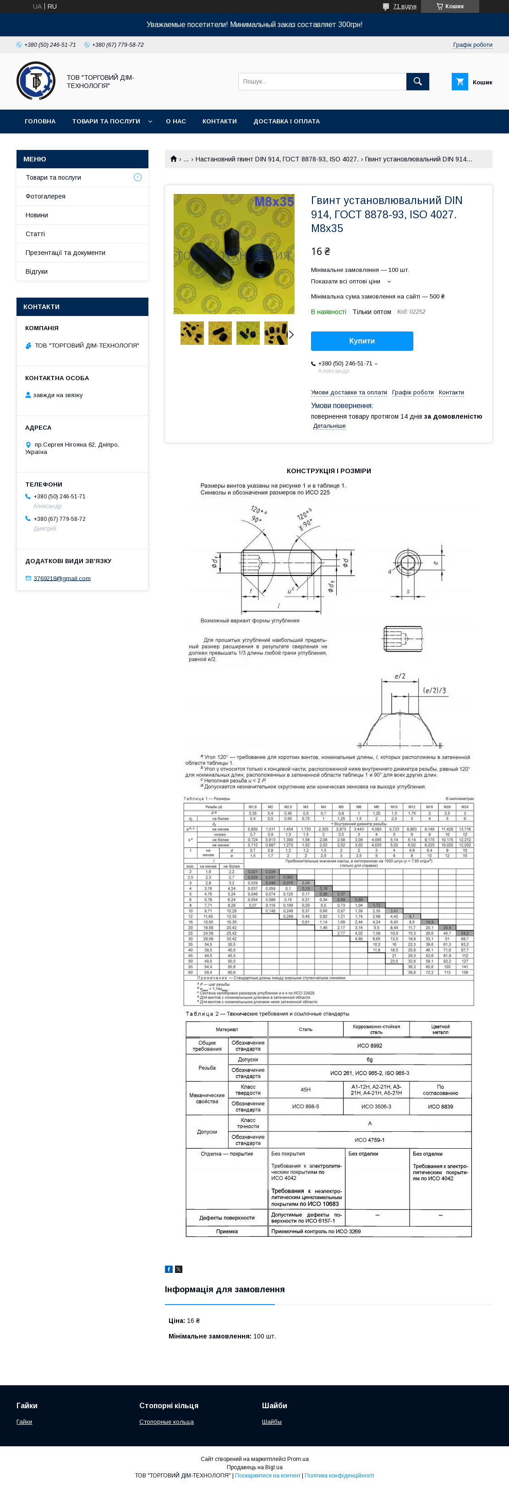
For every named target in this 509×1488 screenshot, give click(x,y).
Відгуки (37, 271)
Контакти (220, 121)
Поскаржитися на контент (268, 1475)
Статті (35, 234)
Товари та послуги (106, 121)
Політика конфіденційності (339, 1475)
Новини (37, 215)
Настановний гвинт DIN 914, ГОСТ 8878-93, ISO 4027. (277, 159)
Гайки (24, 1421)
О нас (176, 121)
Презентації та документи (65, 252)
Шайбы (272, 1421)
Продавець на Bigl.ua (255, 1467)
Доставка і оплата (286, 121)
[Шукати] (417, 81)
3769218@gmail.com (62, 578)
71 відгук (405, 6)
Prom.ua (298, 1459)
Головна (40, 121)
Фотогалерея (46, 196)
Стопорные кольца (166, 1421)
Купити (362, 341)
